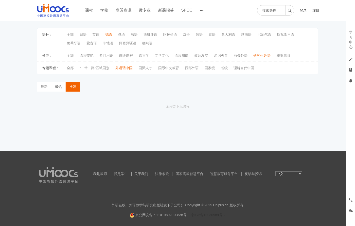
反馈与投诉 (253, 174)
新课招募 (166, 10)
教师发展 (201, 55)
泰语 (212, 34)
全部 (70, 34)
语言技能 (86, 55)
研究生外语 (262, 55)
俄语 (121, 34)
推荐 (72, 87)
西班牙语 (150, 34)
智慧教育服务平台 (224, 174)
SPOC (186, 10)
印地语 (108, 43)
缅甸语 (147, 43)
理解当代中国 (243, 68)
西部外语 (192, 68)
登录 (303, 10)
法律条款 (162, 174)
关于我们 (141, 174)
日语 (83, 34)
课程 (89, 10)
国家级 (210, 68)
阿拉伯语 (170, 34)
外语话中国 (124, 68)
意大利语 (228, 34)
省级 (224, 68)
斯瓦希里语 (285, 34)
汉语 (186, 34)
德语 (108, 34)
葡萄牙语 (74, 43)
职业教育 (283, 55)
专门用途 (106, 55)
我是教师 (100, 174)
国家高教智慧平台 (189, 174)
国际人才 (145, 68)
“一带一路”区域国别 (94, 68)
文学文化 (162, 55)
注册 (315, 10)
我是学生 (121, 174)
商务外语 (241, 55)
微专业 (145, 10)
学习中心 (351, 39)
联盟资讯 (123, 10)
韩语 (199, 34)
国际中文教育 (168, 68)
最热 (58, 87)
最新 (44, 87)
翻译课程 (126, 55)
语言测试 (181, 55)
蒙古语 (92, 43)
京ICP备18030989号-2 (208, 215)
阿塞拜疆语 (127, 43)
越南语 (246, 34)
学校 (104, 10)
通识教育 (221, 55)
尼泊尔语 (264, 34)
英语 (95, 34)
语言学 (144, 55)
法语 (134, 34)
